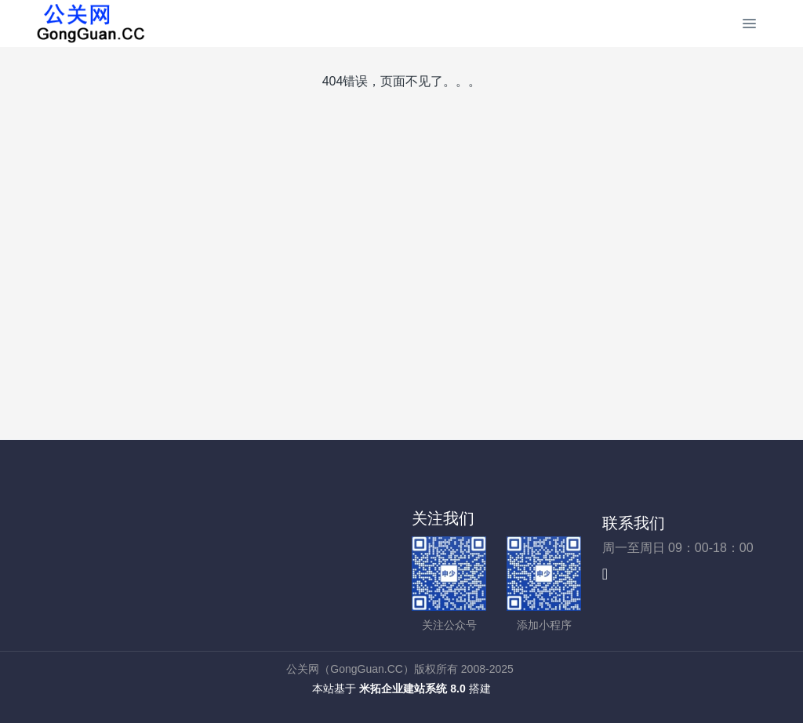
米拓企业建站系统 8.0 (412, 688)
